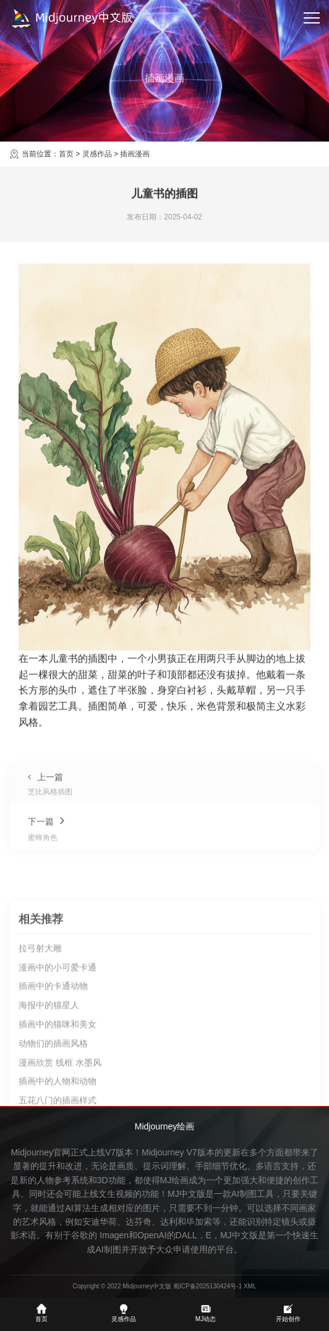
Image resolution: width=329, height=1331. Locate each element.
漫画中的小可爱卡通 (57, 1083)
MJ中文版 (186, 1194)
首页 (66, 154)
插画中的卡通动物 (53, 1102)
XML (250, 1286)
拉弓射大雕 (40, 1064)
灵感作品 (97, 154)
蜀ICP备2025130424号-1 (207, 1286)
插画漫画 (135, 154)
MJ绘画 (174, 1180)
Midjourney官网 (40, 1152)
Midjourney (163, 1152)
